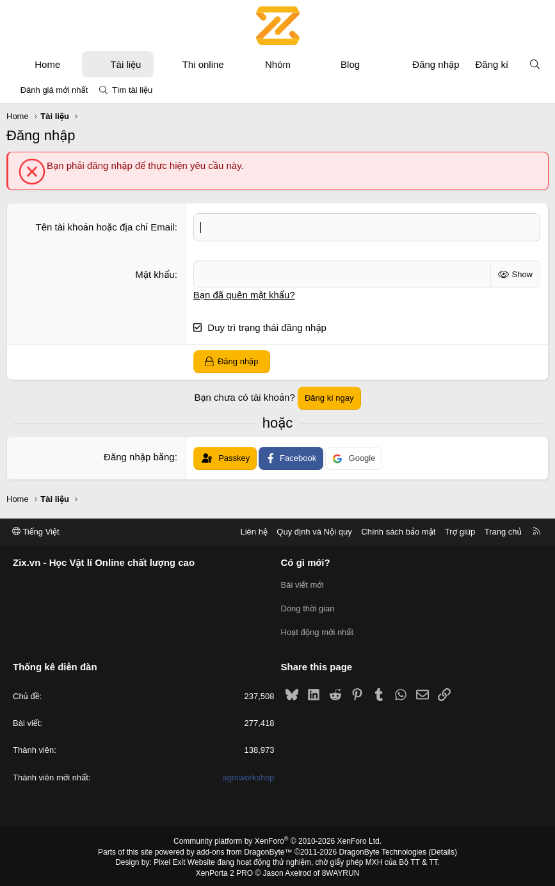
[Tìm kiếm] (535, 64)
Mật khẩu (154, 273)
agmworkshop (249, 775)
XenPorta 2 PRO (224, 870)
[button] (72, 64)
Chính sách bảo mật (398, 531)
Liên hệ (253, 531)
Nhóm (278, 64)
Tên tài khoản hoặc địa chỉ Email (105, 227)
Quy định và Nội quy (314, 531)
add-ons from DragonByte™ (244, 849)
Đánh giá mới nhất (54, 90)
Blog (350, 64)
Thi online (203, 64)
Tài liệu (125, 64)
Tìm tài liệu (132, 90)
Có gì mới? (305, 562)
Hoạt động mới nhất (317, 630)
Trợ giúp (460, 531)
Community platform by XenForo (277, 838)
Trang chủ (503, 531)
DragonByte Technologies (382, 849)
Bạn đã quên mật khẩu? (244, 294)
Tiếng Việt (36, 531)
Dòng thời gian (308, 607)
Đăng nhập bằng (139, 456)
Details (442, 849)
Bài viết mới (302, 584)
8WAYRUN (341, 870)
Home (47, 64)
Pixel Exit (169, 859)
